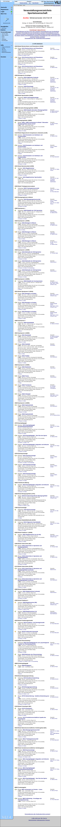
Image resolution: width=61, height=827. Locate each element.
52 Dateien (20, 471)
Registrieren (4, 9)
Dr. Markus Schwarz (54, 111)
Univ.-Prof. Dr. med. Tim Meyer (54, 79)
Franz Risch (52, 368)
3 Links (27, 609)
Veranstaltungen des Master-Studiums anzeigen (39, 34)
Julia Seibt (52, 223)
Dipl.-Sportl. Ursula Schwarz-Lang (54, 284)
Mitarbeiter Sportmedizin (53, 81)
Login (2, 11)
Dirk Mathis (52, 345)
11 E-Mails (25, 661)
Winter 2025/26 (5, 35)
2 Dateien (20, 84)
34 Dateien (20, 267)
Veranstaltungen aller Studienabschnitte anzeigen (37, 38)
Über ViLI (4, 49)
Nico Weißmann (53, 356)
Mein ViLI (4, 13)
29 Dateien (20, 598)
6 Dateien (20, 153)
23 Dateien (20, 704)
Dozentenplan (5, 40)
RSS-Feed (4, 28)
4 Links (28, 55)
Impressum (4, 51)
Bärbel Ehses (53, 569)
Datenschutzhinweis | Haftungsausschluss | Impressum (39, 820)
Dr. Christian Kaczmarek (53, 387)
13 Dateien (20, 412)
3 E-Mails (25, 218)
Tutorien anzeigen (40, 37)
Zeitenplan (4, 39)
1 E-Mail (24, 118)
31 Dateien (20, 218)
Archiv (3, 36)
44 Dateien (20, 462)
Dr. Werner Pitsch (54, 123)
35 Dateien (20, 618)
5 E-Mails (25, 195)
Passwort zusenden (23, 2)
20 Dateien (20, 442)
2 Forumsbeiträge (31, 267)
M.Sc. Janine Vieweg (54, 49)
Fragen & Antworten (6, 46)
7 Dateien (20, 118)
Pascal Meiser (53, 377)
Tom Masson (53, 388)
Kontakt (3, 48)
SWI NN (52, 124)
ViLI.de (38, 818)
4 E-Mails (23, 229)
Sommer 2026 (5, 33)
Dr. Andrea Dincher (54, 679)
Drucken (3, 57)
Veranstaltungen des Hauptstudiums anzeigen (33, 32)
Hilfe (30, 2)
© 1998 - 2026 (34, 818)
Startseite (4, 7)
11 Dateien (20, 629)
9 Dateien (20, 433)
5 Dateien (20, 130)
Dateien (3, 30)
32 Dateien (20, 276)
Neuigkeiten (4, 26)
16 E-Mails (25, 756)
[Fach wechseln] (56, 5)
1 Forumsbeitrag (30, 462)
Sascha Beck (41, 821)
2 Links (28, 505)
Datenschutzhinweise (6, 52)
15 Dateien (20, 64)
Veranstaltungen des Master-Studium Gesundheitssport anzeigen (37, 35)
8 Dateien (20, 55)
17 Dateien (20, 421)
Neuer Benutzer (35, 2)
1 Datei (19, 93)
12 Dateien (20, 175)
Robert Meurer (53, 211)
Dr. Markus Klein (53, 58)
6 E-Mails (24, 55)
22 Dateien (20, 195)
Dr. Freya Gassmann (54, 156)
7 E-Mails (24, 362)
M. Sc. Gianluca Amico (55, 415)
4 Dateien (20, 342)
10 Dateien (20, 491)
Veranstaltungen (6, 32)
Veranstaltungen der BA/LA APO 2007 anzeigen (28, 31)
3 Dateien (20, 247)
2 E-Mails (24, 84)
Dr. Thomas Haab (54, 253)
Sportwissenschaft (6, 23)
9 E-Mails (24, 130)
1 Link (24, 64)
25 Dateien (20, 564)
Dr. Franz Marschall (54, 191)
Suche (3, 37)
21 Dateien (20, 258)
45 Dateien (20, 480)
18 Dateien (20, 164)
